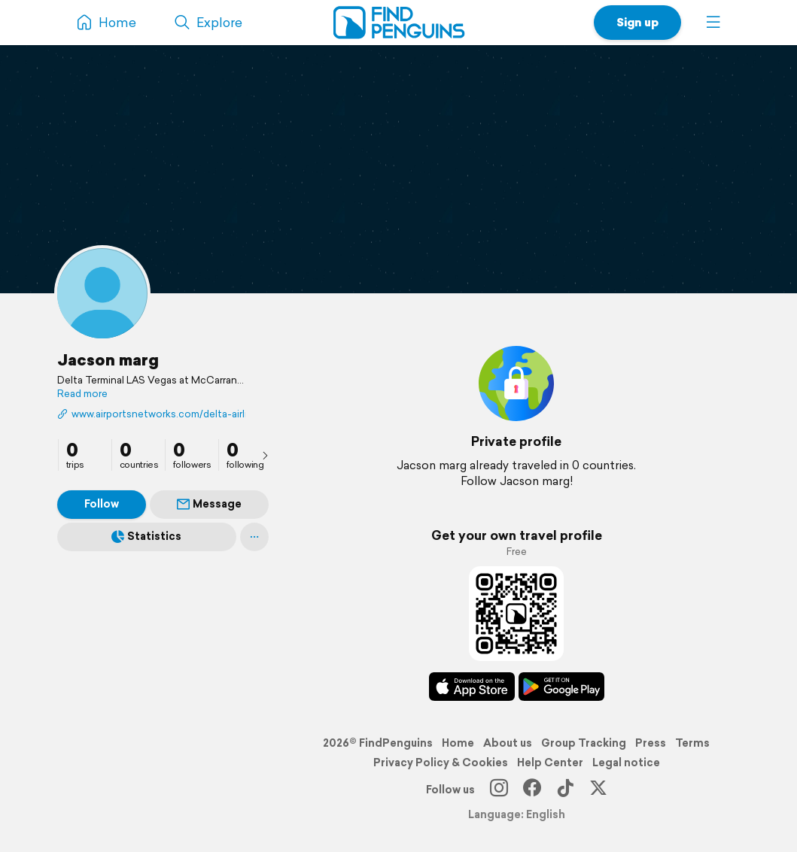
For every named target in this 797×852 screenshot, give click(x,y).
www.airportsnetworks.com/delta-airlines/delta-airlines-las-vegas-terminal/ (151, 414)
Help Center (550, 762)
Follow (101, 503)
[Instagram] (499, 789)
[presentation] (264, 454)
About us (507, 742)
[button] (713, 22)
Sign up (637, 22)
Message (209, 503)
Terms (692, 742)
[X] (598, 789)
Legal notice (626, 762)
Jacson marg (108, 359)
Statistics (146, 536)
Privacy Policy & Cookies (440, 762)
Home (458, 742)
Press (650, 742)
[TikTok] (565, 789)
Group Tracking (583, 742)
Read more (82, 394)
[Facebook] (532, 789)
